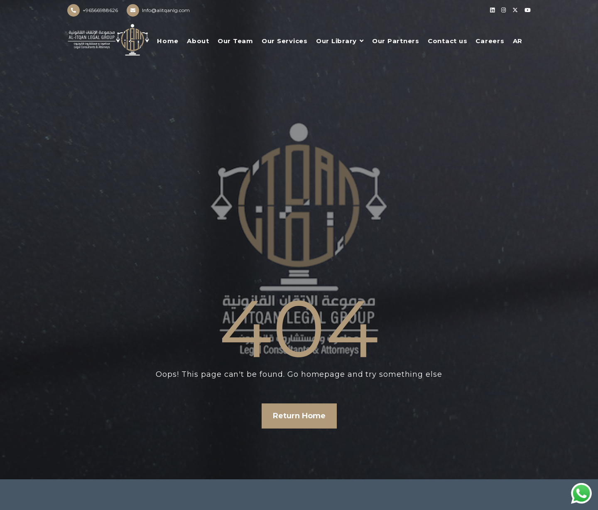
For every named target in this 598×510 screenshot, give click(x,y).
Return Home (299, 415)
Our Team (235, 41)
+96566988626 (100, 10)
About (198, 41)
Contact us (448, 41)
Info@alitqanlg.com (166, 10)
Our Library (336, 41)
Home (168, 41)
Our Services (285, 41)
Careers (489, 41)
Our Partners (395, 41)
